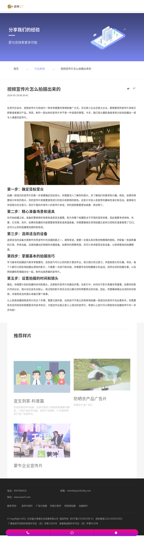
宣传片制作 (27, 505)
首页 (16, 68)
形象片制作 (55, 505)
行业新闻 (40, 68)
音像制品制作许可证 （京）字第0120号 (78, 523)
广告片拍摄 (41, 505)
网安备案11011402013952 (109, 518)
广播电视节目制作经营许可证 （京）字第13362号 (32, 523)
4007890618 (20, 490)
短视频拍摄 (70, 505)
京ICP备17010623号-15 (82, 518)
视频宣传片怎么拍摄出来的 (76, 68)
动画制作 (83, 505)
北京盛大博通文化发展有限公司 (42, 518)
